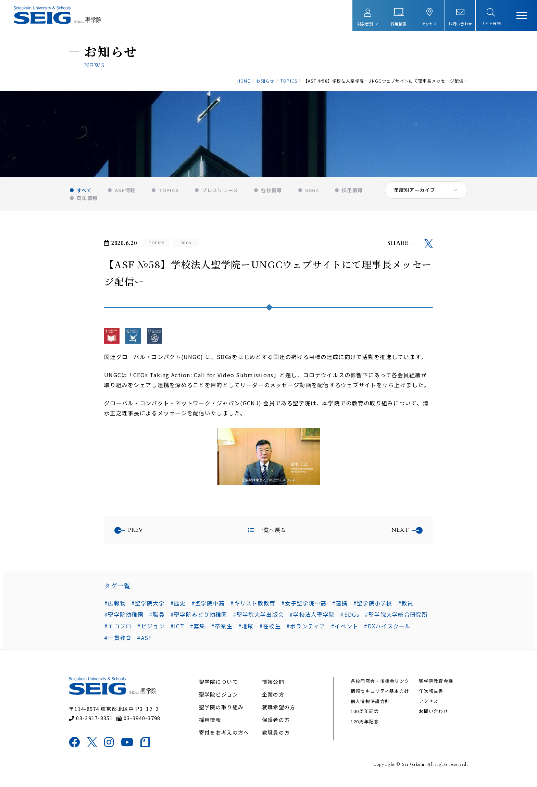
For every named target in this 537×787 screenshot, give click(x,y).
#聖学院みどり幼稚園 (198, 618)
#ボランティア (305, 630)
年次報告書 (431, 697)
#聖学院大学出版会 (258, 618)
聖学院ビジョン (218, 700)
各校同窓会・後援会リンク (379, 687)
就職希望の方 (279, 712)
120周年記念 (364, 727)
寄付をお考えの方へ (224, 738)
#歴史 (178, 607)
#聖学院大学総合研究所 (396, 618)
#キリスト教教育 (252, 607)
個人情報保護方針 (369, 707)
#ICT (177, 630)
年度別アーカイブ (414, 195)
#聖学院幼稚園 (123, 618)
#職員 (157, 618)
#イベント (344, 630)
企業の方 (273, 700)
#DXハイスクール (387, 630)
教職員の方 (276, 738)
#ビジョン (150, 630)
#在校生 (270, 630)
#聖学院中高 (208, 607)
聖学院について (218, 687)
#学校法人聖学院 (312, 618)
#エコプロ (118, 630)
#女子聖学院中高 (303, 607)
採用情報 (210, 725)
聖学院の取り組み (221, 712)
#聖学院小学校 (372, 607)
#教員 (406, 607)
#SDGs (349, 618)
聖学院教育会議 (436, 687)
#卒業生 (222, 630)
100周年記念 (364, 717)
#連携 (340, 607)
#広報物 (115, 607)
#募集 (197, 630)
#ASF (144, 642)
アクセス (428, 707)
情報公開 (273, 687)
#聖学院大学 (148, 607)
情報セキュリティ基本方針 (379, 697)
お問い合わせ (433, 717)
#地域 (246, 630)
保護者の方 (276, 725)
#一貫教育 (118, 642)
